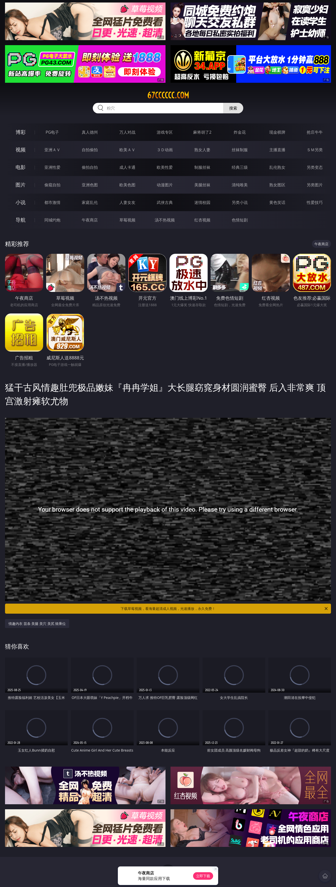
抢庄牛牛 (315, 132)
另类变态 (315, 167)
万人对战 (127, 132)
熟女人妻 (202, 149)
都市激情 (52, 202)
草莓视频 (127, 220)
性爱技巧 (315, 202)
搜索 (233, 108)
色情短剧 (240, 220)
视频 (21, 149)
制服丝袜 (202, 167)
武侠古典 (165, 202)
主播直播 (277, 149)
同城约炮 (52, 220)
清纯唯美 (240, 185)
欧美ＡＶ (127, 149)
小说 (21, 202)
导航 (21, 219)
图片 (21, 184)
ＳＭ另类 (315, 149)
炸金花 (240, 132)
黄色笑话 (277, 202)
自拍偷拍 (90, 149)
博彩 (21, 132)
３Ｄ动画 (165, 149)
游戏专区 (165, 132)
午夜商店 (90, 220)
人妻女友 (127, 202)
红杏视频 (202, 220)
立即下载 (203, 875)
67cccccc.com (168, 95)
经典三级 (240, 167)
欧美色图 (127, 185)
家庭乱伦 (90, 202)
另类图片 (315, 185)
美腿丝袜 (202, 185)
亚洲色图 (90, 185)
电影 (21, 167)
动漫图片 (165, 185)
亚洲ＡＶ (52, 149)
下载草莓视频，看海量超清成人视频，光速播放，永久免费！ (224, 609)
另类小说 (240, 202)
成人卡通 (127, 167)
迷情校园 (202, 202)
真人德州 (90, 132)
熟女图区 (277, 185)
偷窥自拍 (52, 185)
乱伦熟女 (277, 167)
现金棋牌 (277, 132)
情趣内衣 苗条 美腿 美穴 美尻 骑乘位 (37, 623)
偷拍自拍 (90, 167)
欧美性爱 (165, 167)
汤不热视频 (165, 220)
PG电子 (52, 132)
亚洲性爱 (52, 167)
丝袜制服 (240, 149)
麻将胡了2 (202, 132)
